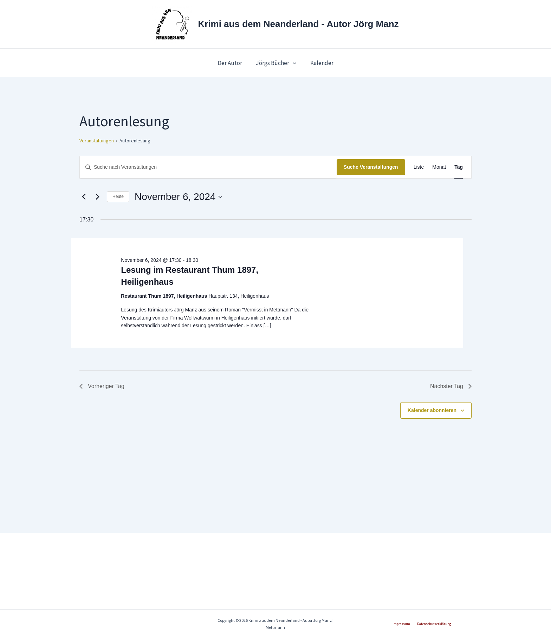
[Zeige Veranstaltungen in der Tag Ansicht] (458, 167)
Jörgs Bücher (276, 63)
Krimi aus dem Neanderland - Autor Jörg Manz (298, 24)
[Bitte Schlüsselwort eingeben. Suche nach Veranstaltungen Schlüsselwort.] (208, 167)
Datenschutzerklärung (432, 623)
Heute (118, 196)
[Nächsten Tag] (97, 197)
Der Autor (231, 63)
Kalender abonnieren (432, 410)
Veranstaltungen (96, 140)
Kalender (320, 63)
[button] (292, 63)
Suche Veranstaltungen (371, 167)
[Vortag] (83, 197)
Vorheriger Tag (101, 386)
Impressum (403, 623)
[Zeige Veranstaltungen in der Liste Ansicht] (419, 167)
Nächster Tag (451, 386)
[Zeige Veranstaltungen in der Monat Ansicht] (439, 167)
